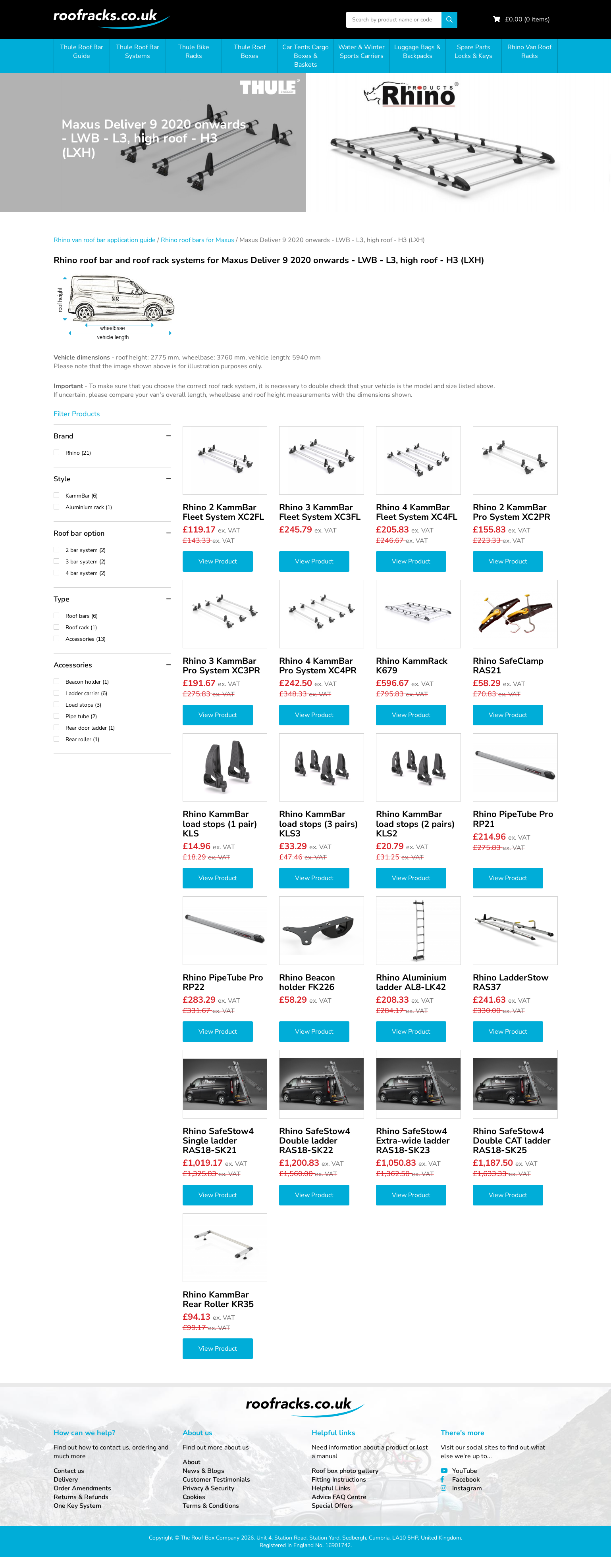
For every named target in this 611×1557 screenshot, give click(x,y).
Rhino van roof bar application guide (105, 240)
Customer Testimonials (216, 1479)
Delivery (66, 1479)
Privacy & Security (208, 1488)
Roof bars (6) (118, 616)
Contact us (69, 1471)
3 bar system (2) (118, 561)
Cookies (194, 1497)
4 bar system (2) (118, 573)
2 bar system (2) (118, 550)
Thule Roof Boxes (250, 51)
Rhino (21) (118, 453)
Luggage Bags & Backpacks (417, 51)
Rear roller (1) (118, 739)
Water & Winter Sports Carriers (361, 51)
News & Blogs (203, 1471)
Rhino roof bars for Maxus (197, 240)
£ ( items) (527, 19)
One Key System (77, 1505)
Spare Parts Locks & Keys (473, 51)
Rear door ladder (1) (118, 728)
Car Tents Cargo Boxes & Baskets (305, 56)
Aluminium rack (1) (118, 507)
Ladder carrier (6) (118, 693)
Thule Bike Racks (193, 51)
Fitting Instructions (339, 1479)
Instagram (467, 1488)
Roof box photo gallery (345, 1471)
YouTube (464, 1471)
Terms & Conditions (211, 1505)
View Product (218, 561)
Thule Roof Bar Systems (137, 51)
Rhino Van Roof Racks (529, 51)
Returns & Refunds (81, 1497)
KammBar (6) (118, 496)
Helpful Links (331, 1488)
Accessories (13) (118, 639)
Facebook (466, 1479)
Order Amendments (82, 1488)
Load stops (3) (118, 705)
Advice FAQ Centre (339, 1497)
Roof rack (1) (118, 627)
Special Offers (332, 1505)
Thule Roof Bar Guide (81, 51)
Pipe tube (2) (118, 716)
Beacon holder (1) (118, 682)
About (191, 1462)
